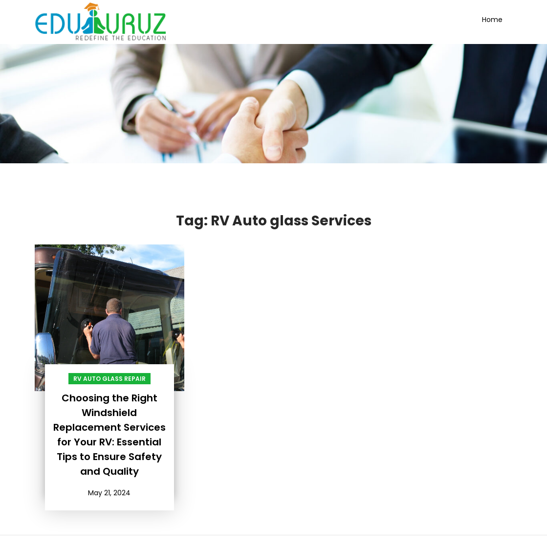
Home (492, 19)
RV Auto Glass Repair (109, 378)
